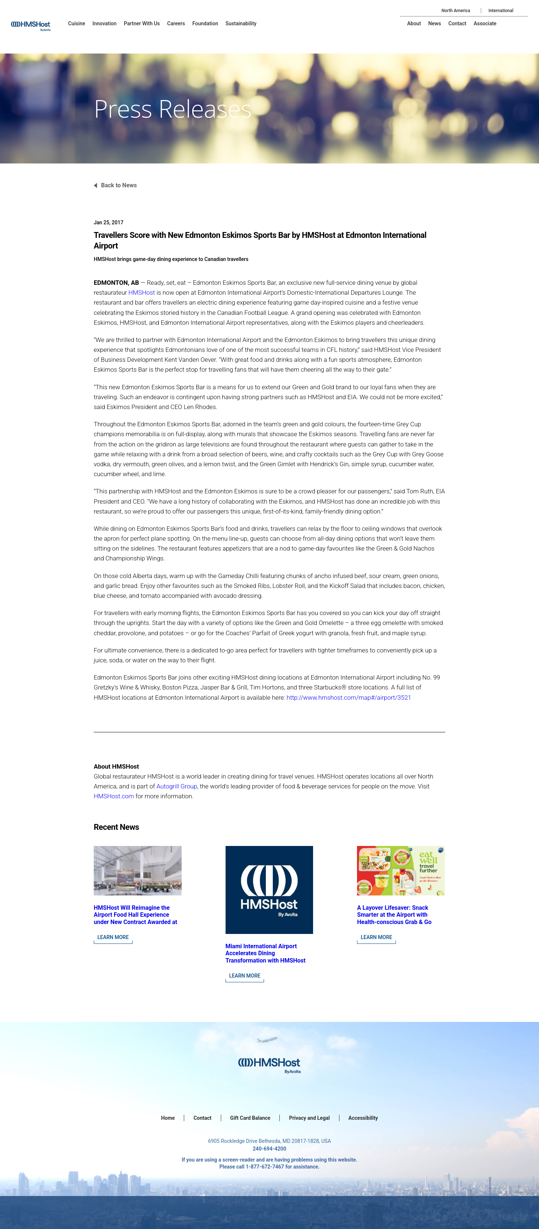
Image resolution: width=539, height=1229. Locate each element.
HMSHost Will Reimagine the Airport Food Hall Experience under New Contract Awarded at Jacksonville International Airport (135, 921)
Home (168, 1118)
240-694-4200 (269, 1149)
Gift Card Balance (250, 1118)
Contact (202, 1118)
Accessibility (363, 1118)
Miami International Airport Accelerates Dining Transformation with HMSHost (266, 953)
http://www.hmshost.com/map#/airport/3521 (349, 697)
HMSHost (142, 292)
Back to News (119, 185)
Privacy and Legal (309, 1118)
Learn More (113, 937)
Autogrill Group (176, 786)
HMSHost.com (114, 796)
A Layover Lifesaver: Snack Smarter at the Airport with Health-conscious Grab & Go (394, 914)
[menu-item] (76, 23)
